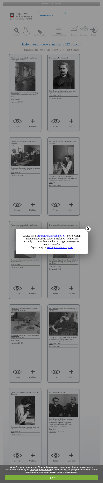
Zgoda (51, 477)
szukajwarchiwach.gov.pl (51, 235)
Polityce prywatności (40, 469)
